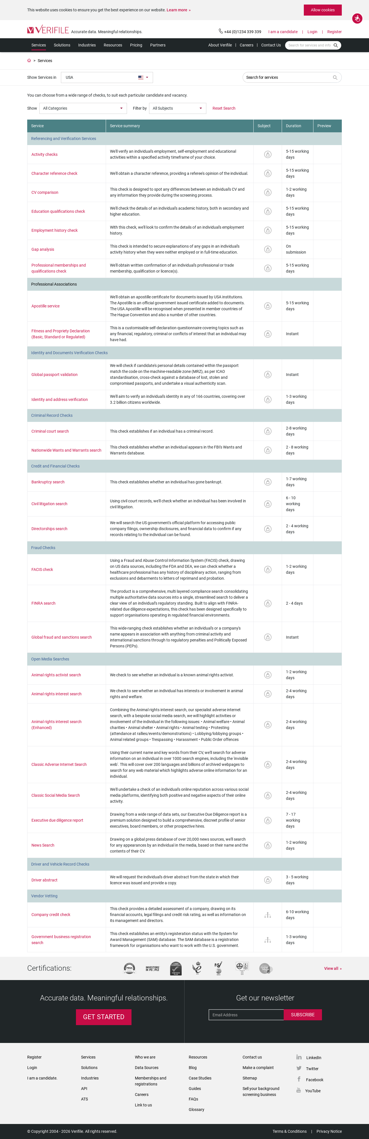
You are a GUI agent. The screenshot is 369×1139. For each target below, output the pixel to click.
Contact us (252, 1057)
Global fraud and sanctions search (61, 637)
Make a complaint (258, 1067)
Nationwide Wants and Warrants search (66, 450)
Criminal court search (50, 431)
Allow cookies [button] (323, 10)
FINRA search (43, 603)
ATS (84, 1099)
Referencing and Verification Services (63, 138)
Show (32, 108)
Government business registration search (61, 939)
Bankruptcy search (48, 482)
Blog (193, 1067)
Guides (195, 1088)
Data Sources (146, 1067)
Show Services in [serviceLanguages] (41, 77)
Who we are (145, 1057)
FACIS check (42, 569)
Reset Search (224, 108)
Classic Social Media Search (55, 795)
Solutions (62, 45)
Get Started (103, 1017)
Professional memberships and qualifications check (58, 268)
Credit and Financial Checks (55, 466)
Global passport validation (54, 374)
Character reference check (54, 173)
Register (334, 31)
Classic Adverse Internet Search (59, 764)
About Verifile (220, 45)
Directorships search (49, 528)
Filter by (140, 108)
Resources (113, 45)
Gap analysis (42, 249)
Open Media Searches (50, 659)
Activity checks (44, 154)
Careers (246, 45)
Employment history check (54, 230)
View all (331, 968)
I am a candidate (283, 32)
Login (312, 31)
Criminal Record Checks (52, 415)
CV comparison (44, 192)
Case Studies (200, 1078)
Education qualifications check (58, 211)
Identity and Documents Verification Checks (69, 352)
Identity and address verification (59, 399)
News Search (42, 845)
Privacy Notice (329, 1131)
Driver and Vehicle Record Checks (60, 864)
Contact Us (271, 45)
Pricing (136, 45)
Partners (158, 45)
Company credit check (50, 914)
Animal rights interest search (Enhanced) (56, 724)
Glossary (196, 1109)
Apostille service (45, 306)
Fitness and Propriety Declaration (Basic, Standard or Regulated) (60, 334)
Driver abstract (44, 880)
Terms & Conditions (290, 1131)
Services (38, 45)
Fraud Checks (43, 547)
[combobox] (107, 77)
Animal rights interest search (56, 694)
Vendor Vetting (44, 896)
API (84, 1088)
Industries (87, 45)
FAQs (193, 1099)
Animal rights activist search (56, 675)
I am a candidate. (42, 1078)
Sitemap (250, 1078)
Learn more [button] (177, 10)
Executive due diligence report (57, 820)
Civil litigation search (49, 504)
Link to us (143, 1105)
